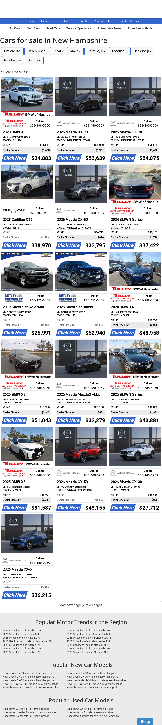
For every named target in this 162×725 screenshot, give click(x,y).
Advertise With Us (140, 28)
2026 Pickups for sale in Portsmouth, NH (89, 637)
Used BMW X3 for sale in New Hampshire (26, 708)
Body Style (96, 51)
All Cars (15, 28)
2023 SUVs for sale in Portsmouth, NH (88, 648)
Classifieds (136, 21)
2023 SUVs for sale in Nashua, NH (22, 652)
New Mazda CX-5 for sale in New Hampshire (28, 673)
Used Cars (53, 28)
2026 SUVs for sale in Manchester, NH (88, 634)
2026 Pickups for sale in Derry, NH (22, 637)
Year (59, 51)
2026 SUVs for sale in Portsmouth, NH (88, 630)
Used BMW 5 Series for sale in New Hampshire (93, 716)
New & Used (37, 51)
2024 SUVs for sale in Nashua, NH (22, 648)
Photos (98, 21)
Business (55, 21)
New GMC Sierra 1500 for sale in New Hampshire (30, 684)
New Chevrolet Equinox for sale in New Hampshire (31, 687)
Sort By (34, 60)
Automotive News (109, 28)
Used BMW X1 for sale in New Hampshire (90, 712)
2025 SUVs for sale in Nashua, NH (22, 644)
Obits (88, 21)
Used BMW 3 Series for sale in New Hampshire (29, 712)
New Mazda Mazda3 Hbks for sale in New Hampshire (96, 680)
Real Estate (121, 21)
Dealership (142, 51)
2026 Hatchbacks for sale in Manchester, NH (28, 641)
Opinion (78, 21)
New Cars (33, 28)
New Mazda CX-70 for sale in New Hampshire (28, 680)
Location (119, 51)
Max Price (12, 60)
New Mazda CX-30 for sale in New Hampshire (28, 676)
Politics (42, 21)
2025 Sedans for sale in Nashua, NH (87, 644)
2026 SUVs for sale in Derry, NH (21, 634)
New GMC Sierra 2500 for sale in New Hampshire (94, 684)
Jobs (108, 21)
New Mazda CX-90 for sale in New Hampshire (92, 676)
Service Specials (78, 28)
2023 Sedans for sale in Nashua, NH (87, 652)
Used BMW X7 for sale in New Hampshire (26, 716)
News (31, 21)
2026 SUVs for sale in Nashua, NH (22, 630)
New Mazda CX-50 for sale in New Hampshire (92, 673)
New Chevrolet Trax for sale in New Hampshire (93, 687)
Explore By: (12, 51)
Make (75, 51)
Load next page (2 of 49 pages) (80, 605)
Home (22, 21)
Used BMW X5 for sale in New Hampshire (90, 708)
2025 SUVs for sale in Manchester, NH (88, 641)
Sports (67, 21)
